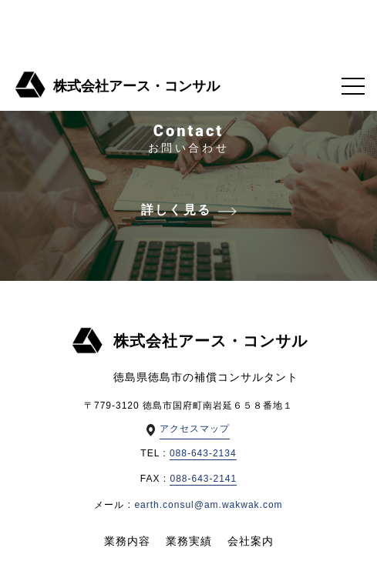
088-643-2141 (203, 478)
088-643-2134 (203, 453)
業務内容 (127, 541)
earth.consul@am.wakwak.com (208, 504)
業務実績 (189, 541)
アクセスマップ (195, 428)
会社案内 (250, 541)
